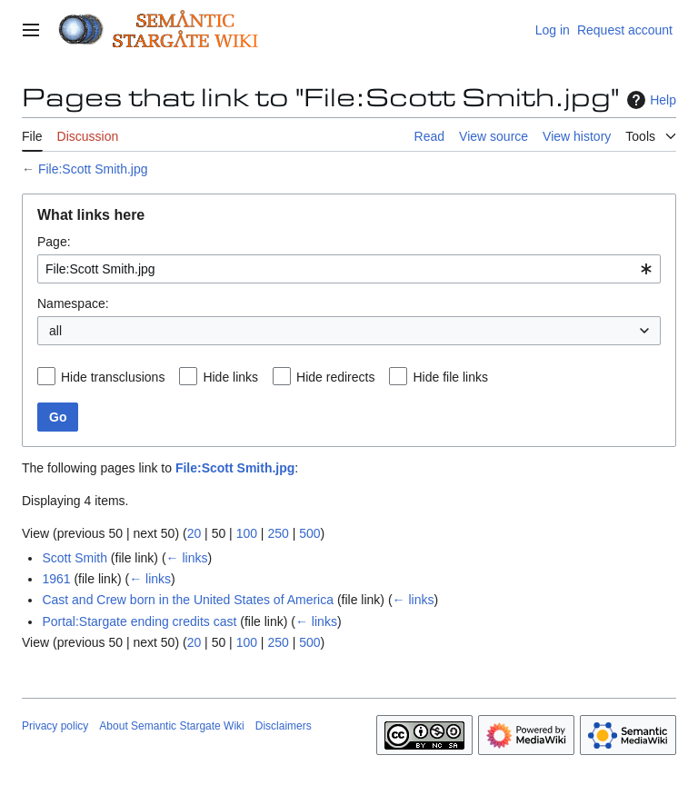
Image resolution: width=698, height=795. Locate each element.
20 (194, 533)
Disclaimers (283, 726)
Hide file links (450, 377)
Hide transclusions (113, 377)
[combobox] (349, 268)
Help (649, 100)
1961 (56, 578)
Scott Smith (74, 558)
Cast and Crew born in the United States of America (188, 599)
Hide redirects (335, 377)
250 (277, 533)
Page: (54, 241)
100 (246, 533)
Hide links (230, 377)
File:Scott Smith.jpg (93, 169)
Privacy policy (55, 726)
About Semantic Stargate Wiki (171, 726)
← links (187, 558)
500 (309, 533)
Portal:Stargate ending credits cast (139, 621)
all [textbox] (55, 330)
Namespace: (73, 303)
